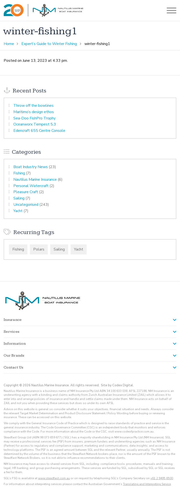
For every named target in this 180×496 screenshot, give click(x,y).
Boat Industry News (30, 167)
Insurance (13, 319)
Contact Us (14, 367)
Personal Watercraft (31, 186)
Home (9, 43)
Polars (38, 249)
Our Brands (14, 355)
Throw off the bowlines (33, 105)
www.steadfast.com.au (54, 478)
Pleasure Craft (25, 192)
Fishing (19, 173)
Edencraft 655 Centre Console (39, 130)
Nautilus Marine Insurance (35, 179)
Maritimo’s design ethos (33, 112)
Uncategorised (25, 204)
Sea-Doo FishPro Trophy (34, 118)
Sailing (19, 198)
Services (11, 331)
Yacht (18, 211)
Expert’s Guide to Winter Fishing (49, 43)
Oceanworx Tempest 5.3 (34, 124)
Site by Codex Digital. (117, 385)
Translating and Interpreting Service (147, 484)
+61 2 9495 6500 (161, 478)
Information (15, 343)
